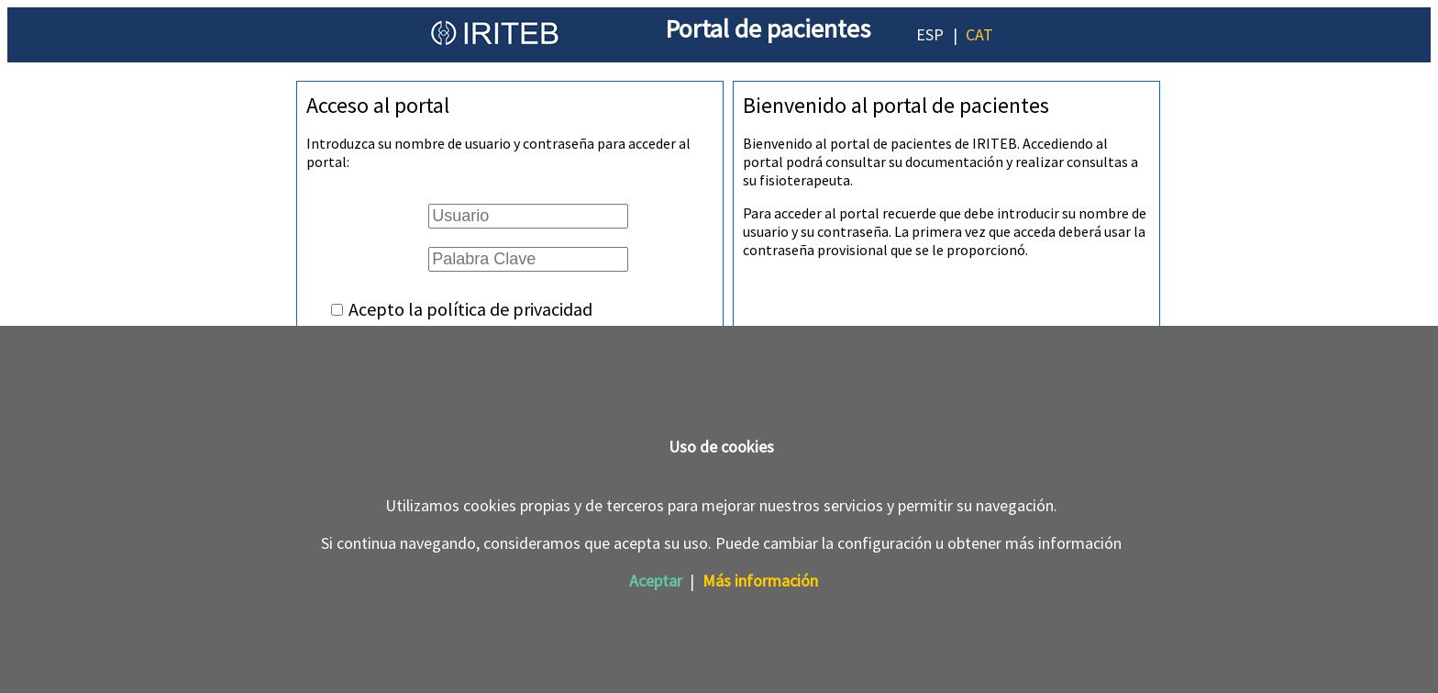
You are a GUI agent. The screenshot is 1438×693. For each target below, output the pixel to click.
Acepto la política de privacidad (470, 308)
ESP (930, 34)
